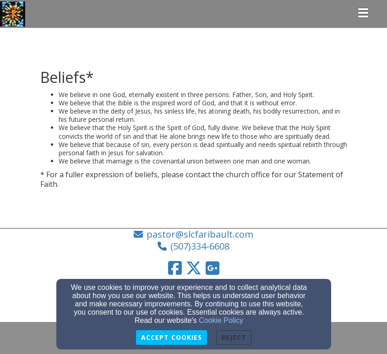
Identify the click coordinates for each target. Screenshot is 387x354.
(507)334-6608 (199, 246)
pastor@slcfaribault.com (200, 234)
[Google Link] (212, 267)
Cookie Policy (221, 320)
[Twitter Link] (194, 267)
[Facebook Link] (175, 267)
